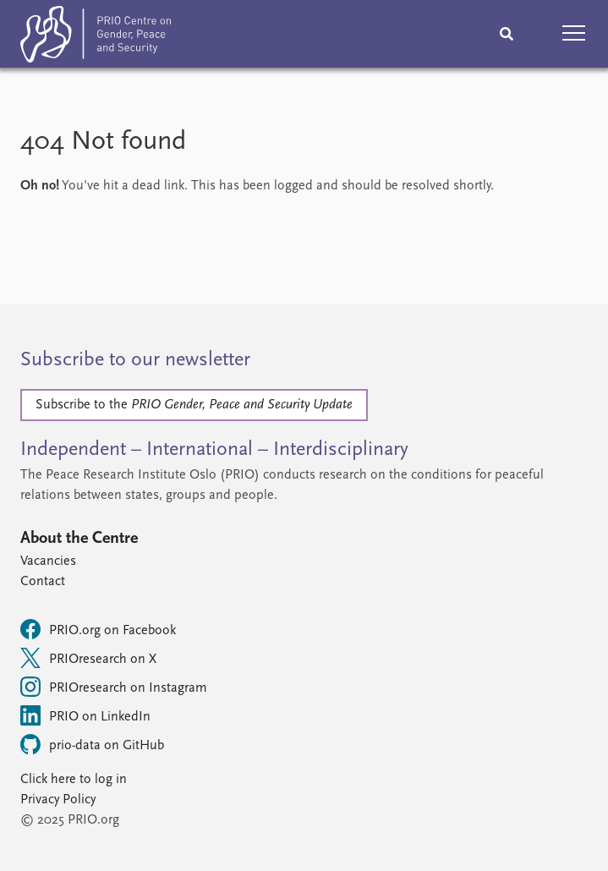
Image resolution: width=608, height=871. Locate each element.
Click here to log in (73, 779)
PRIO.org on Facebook (98, 629)
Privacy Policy (58, 800)
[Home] (95, 37)
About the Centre (79, 538)
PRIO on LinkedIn (85, 715)
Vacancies (48, 561)
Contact (42, 582)
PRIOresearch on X (88, 658)
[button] (574, 34)
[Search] (506, 34)
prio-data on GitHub (92, 744)
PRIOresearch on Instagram (113, 687)
